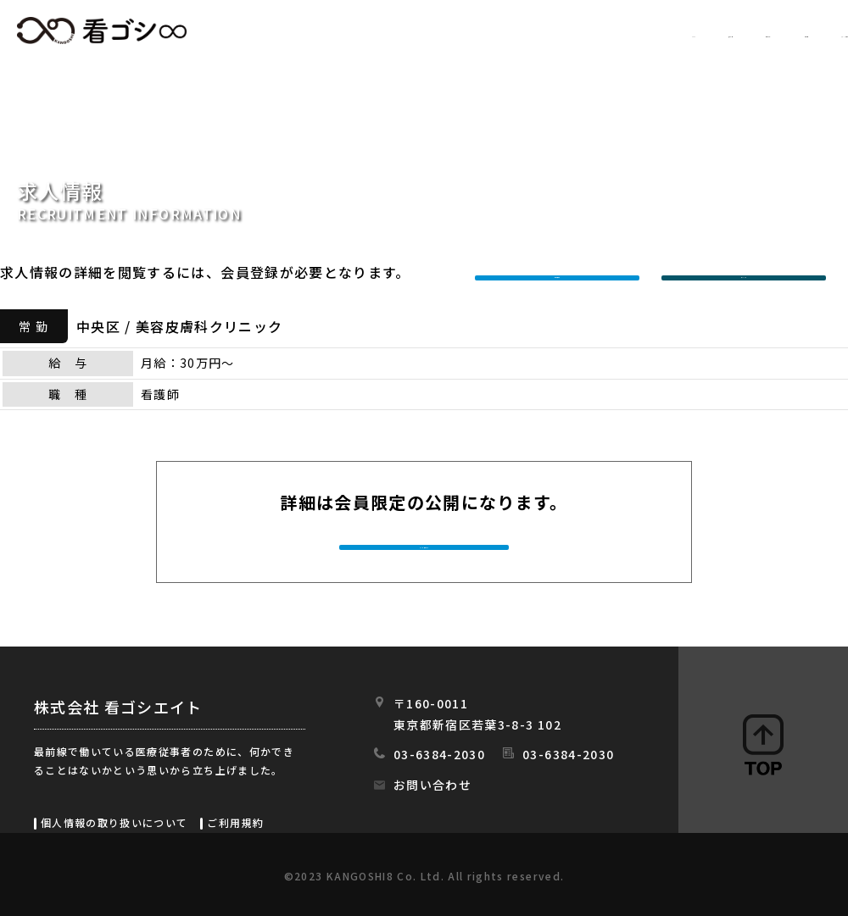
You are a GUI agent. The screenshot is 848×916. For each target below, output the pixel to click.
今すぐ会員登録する (426, 546)
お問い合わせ (432, 784)
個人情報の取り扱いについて (114, 822)
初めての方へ (561, 31)
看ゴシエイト (102, 30)
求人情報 (445, 31)
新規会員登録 (561, 272)
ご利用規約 (235, 822)
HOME (353, 31)
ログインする (748, 272)
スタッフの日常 (796, 31)
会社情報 (676, 31)
